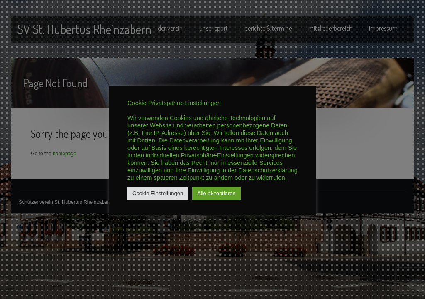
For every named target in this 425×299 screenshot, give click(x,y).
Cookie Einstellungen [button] (157, 193)
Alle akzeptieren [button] (216, 193)
